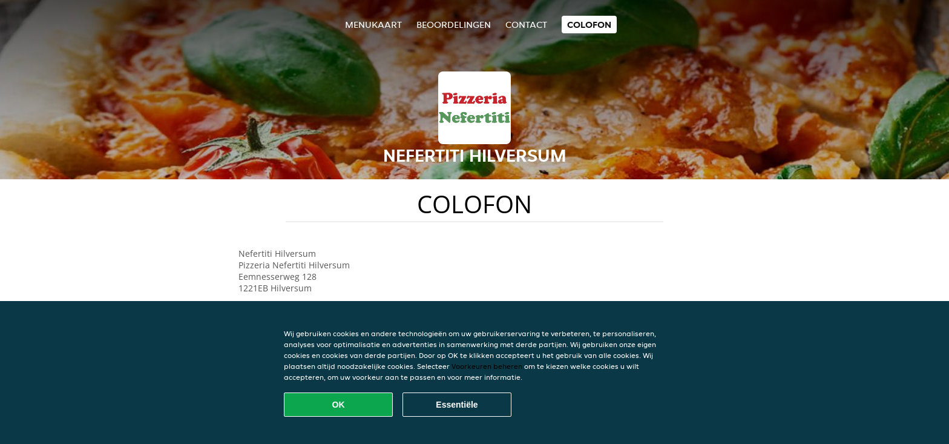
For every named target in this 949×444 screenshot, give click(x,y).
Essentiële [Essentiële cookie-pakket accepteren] (457, 404)
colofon (589, 24)
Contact (526, 24)
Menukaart (373, 24)
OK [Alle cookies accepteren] (338, 404)
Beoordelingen (453, 24)
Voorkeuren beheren (487, 366)
